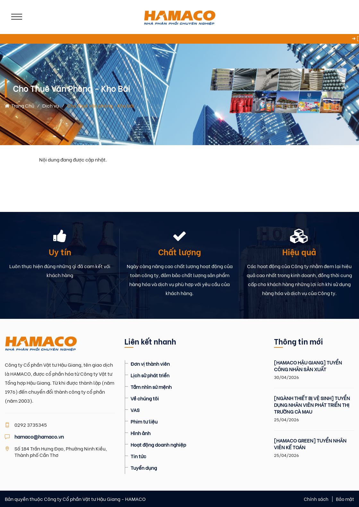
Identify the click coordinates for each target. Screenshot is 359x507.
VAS (135, 409)
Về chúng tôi (145, 398)
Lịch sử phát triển (150, 375)
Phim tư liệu (144, 421)
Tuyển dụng (144, 467)
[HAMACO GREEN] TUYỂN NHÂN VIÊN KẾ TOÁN (310, 443)
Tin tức (138, 455)
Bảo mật (345, 498)
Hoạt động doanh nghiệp (158, 444)
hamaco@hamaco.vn (39, 436)
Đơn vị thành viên (150, 363)
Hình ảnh (140, 432)
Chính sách (316, 498)
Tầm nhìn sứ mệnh (151, 386)
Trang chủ (19, 105)
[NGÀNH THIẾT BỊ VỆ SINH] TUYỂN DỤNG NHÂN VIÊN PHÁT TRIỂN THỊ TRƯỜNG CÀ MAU (312, 405)
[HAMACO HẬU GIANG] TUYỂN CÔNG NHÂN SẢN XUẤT (308, 365)
